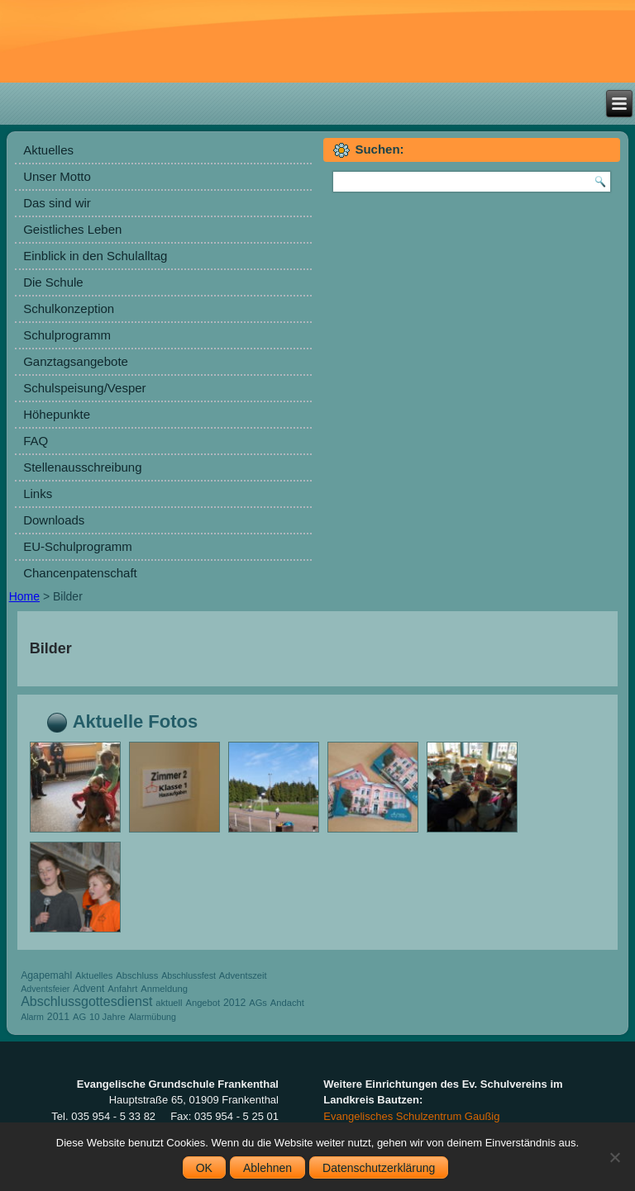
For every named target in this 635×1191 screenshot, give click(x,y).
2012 (234, 1002)
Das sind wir (57, 203)
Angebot (202, 1003)
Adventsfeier (45, 989)
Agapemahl (46, 975)
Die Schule (53, 282)
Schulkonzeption (68, 308)
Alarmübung (152, 1017)
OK (204, 1167)
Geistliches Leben (72, 229)
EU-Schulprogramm (77, 546)
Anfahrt (122, 989)
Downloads (53, 520)
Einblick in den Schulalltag (95, 256)
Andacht (287, 1003)
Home (24, 596)
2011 (58, 1017)
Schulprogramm (67, 335)
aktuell (168, 1003)
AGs (258, 1003)
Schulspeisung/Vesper (84, 388)
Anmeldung (164, 989)
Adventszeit (243, 975)
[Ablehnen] (614, 1157)
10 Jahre (107, 1017)
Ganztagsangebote (75, 361)
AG (79, 1017)
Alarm (32, 1017)
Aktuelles (48, 150)
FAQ (35, 441)
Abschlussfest (188, 975)
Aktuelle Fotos (135, 721)
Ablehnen (267, 1167)
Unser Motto (57, 176)
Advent (88, 988)
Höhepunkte (56, 414)
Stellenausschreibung (82, 467)
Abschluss (137, 975)
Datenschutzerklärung (378, 1167)
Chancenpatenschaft (80, 573)
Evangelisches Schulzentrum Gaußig (411, 1116)
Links (37, 493)
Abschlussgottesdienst (86, 1001)
